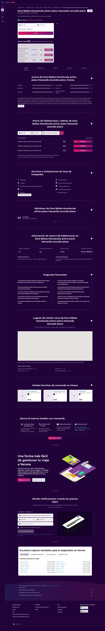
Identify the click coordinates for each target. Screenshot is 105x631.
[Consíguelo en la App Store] (84, 611)
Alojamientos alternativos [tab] (37, 554)
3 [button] (65, 38)
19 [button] (36, 49)
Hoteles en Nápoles (60, 566)
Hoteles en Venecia (24, 564)
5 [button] (72, 38)
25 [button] (32, 53)
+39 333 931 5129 (22, 18)
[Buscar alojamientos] (2, 9)
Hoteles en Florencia (60, 564)
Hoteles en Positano (24, 568)
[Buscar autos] (2, 12)
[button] (2, 2)
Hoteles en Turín (23, 572)
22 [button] (46, 49)
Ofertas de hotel (21, 7)
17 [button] (28, 49)
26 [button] (36, 53)
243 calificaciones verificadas (35, 20)
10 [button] (29, 45)
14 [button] (43, 45)
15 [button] (46, 45)
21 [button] (43, 49)
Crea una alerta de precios (80, 428)
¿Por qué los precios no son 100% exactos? (55, 595)
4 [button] (32, 42)
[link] (55, 438)
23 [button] (50, 49)
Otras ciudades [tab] (24, 554)
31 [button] (29, 56)
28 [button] (43, 53)
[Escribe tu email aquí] (37, 524)
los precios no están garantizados (52, 585)
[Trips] (2, 17)
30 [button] (50, 53)
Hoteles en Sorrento (24, 566)
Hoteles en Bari (58, 570)
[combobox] (36, 515)
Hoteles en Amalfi (59, 568)
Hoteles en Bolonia (59, 572)
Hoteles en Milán (59, 561)
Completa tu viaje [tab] (63, 554)
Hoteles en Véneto (47, 7)
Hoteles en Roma (24, 561)
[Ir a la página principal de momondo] (10, 2)
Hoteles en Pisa (23, 570)
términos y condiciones (41, 534)
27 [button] (39, 53)
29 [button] (46, 53)
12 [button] (36, 45)
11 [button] (32, 45)
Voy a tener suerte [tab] (51, 554)
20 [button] (39, 49)
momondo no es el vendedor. (55, 590)
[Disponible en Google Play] (84, 607)
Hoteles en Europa (30, 7)
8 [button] (46, 42)
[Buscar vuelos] (2, 6)
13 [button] (39, 45)
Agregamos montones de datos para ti (55, 592)
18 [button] (32, 49)
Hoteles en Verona (56, 7)
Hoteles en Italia (38, 7)
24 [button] (29, 53)
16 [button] (50, 45)
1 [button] (46, 38)
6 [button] (39, 42)
